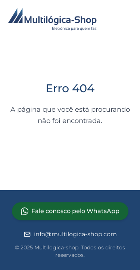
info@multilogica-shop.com (70, 234)
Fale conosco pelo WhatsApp (70, 211)
